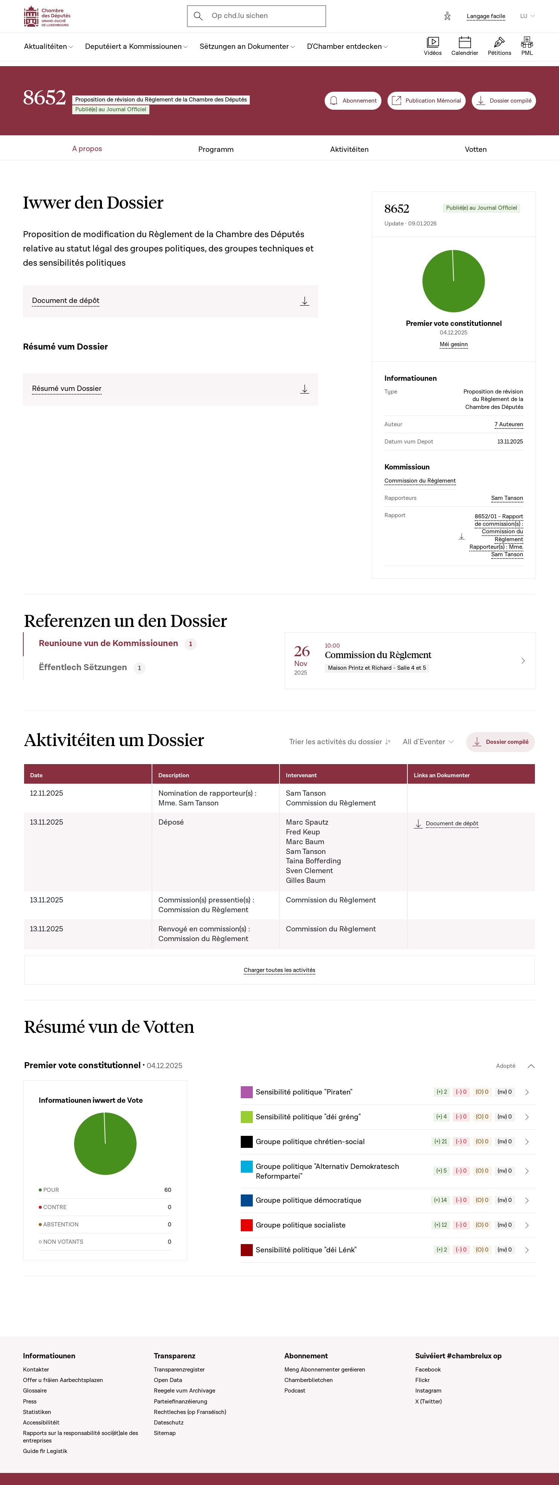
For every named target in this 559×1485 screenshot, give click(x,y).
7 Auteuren (509, 424)
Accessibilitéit (41, 1422)
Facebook (428, 1369)
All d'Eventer (424, 742)
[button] (388, 1092)
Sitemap (165, 1433)
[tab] (127, 644)
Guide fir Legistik (45, 1451)
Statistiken (37, 1412)
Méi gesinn (454, 344)
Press (29, 1401)
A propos (87, 149)
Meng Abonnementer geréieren (324, 1369)
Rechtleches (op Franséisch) (190, 1412)
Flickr (422, 1380)
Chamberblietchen (308, 1380)
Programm (216, 149)
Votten (476, 149)
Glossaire (35, 1390)
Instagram (428, 1390)
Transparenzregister (179, 1369)
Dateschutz (169, 1422)
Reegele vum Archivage (184, 1390)
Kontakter (36, 1369)
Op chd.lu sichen (240, 16)
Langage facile (486, 16)
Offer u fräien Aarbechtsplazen (63, 1380)
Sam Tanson (507, 498)
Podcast (294, 1390)
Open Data (168, 1380)
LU (523, 16)
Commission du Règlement (420, 480)
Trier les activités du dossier (335, 742)
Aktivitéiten (349, 149)
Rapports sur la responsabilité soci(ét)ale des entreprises (80, 1436)
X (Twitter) (428, 1401)
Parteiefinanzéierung (180, 1401)
